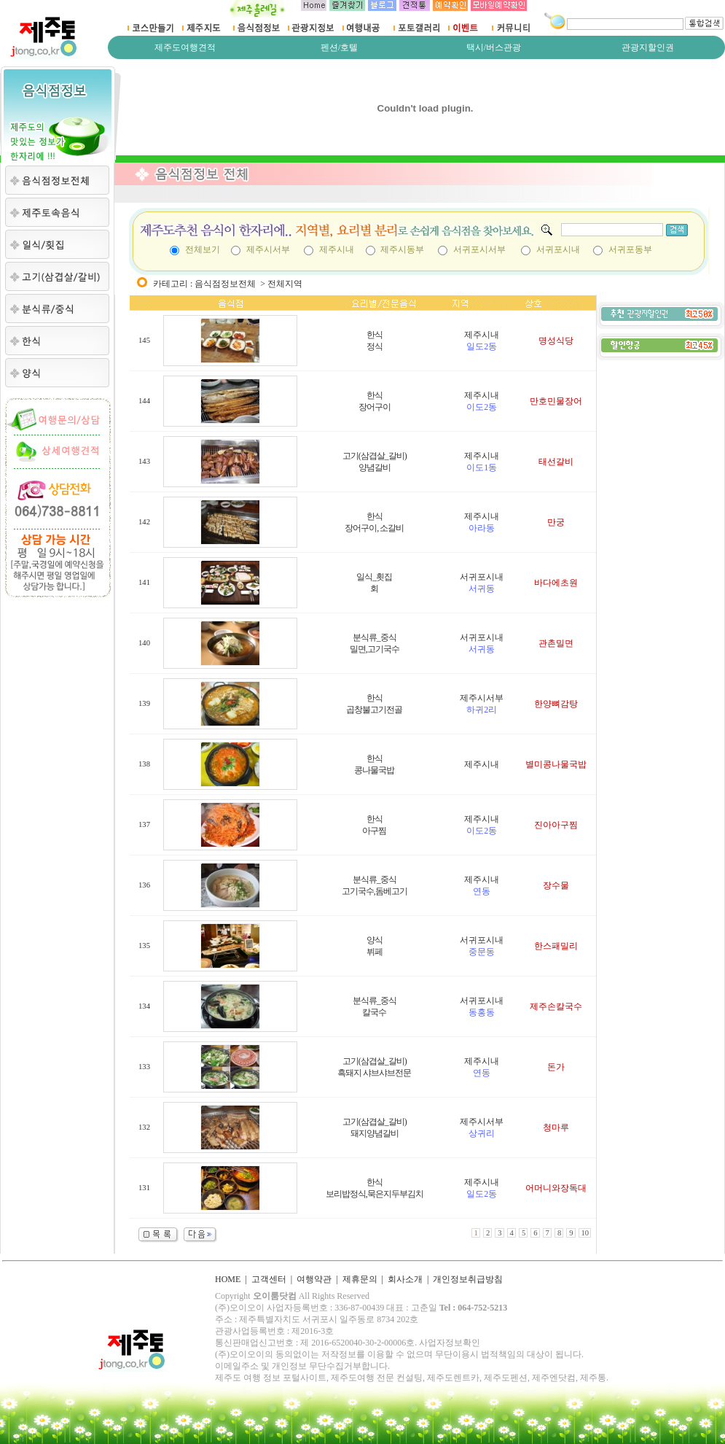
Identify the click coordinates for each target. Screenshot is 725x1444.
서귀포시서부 (479, 249)
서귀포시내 (558, 249)
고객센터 (268, 1279)
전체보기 (202, 249)
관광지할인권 (648, 47)
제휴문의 (359, 1279)
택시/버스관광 (493, 47)
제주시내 (336, 249)
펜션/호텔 (339, 47)
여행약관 (314, 1279)
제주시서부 (268, 249)
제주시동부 (402, 249)
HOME (227, 1279)
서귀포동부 (630, 249)
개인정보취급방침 (468, 1279)
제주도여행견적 (185, 47)
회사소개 (405, 1279)
